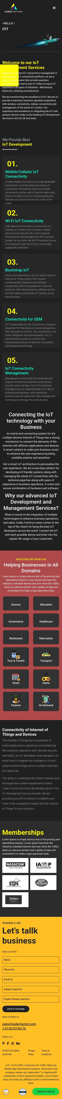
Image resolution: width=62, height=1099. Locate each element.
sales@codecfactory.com (19, 1024)
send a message (15, 1008)
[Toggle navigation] (54, 8)
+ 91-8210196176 (14, 1028)
